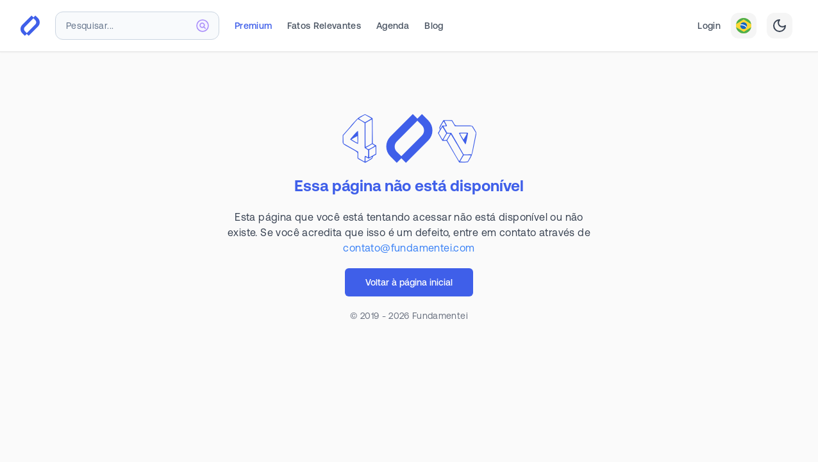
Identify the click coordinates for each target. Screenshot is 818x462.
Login (709, 26)
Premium (253, 26)
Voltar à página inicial (409, 282)
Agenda (392, 26)
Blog (433, 26)
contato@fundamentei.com (408, 247)
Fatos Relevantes (324, 26)
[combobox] (137, 26)
